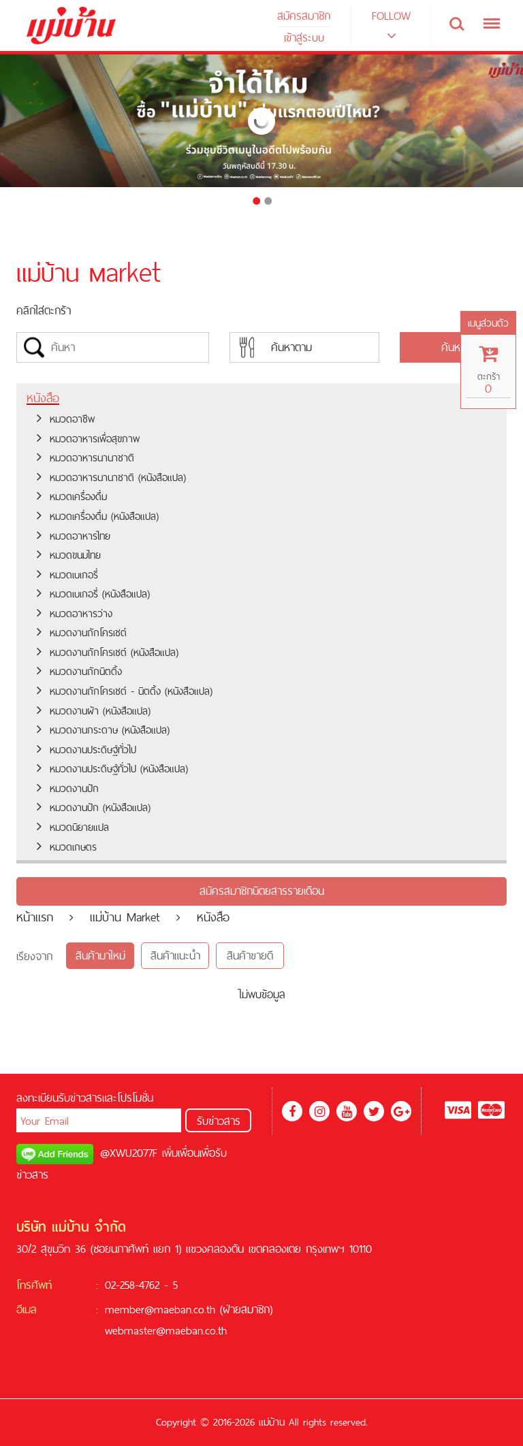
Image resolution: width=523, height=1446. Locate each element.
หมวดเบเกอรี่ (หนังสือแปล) (93, 593)
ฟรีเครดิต (228, 1352)
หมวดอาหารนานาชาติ (85, 457)
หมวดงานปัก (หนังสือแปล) (93, 807)
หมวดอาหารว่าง (74, 613)
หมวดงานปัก (68, 788)
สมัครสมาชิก (303, 15)
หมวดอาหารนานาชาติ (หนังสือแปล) (111, 477)
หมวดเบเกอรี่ (67, 574)
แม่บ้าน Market (125, 916)
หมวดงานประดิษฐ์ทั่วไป (86, 749)
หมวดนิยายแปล (73, 827)
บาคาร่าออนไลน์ (444, 1352)
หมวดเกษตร (67, 846)
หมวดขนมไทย (69, 554)
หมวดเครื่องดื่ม (72, 496)
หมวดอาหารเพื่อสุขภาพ (88, 438)
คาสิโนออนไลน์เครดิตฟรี (288, 1373)
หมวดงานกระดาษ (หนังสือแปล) (103, 729)
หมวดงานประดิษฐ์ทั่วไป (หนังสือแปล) (112, 768)
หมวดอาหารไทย (73, 535)
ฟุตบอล (192, 1373)
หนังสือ (43, 397)
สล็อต (260, 1352)
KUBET (156, 1373)
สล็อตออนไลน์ (174, 1352)
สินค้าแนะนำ (175, 955)
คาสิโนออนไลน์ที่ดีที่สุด (360, 1352)
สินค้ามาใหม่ (100, 955)
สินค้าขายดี (250, 955)
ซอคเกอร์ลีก (363, 1373)
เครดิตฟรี (125, 1352)
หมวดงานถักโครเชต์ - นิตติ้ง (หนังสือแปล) (124, 691)
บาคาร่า (293, 1352)
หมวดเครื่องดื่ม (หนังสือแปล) (98, 516)
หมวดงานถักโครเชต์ (82, 632)
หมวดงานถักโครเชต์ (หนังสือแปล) (107, 652)
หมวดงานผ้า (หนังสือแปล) (93, 710)
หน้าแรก (34, 916)
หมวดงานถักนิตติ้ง (79, 671)
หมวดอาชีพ (66, 418)
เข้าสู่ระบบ (304, 37)
